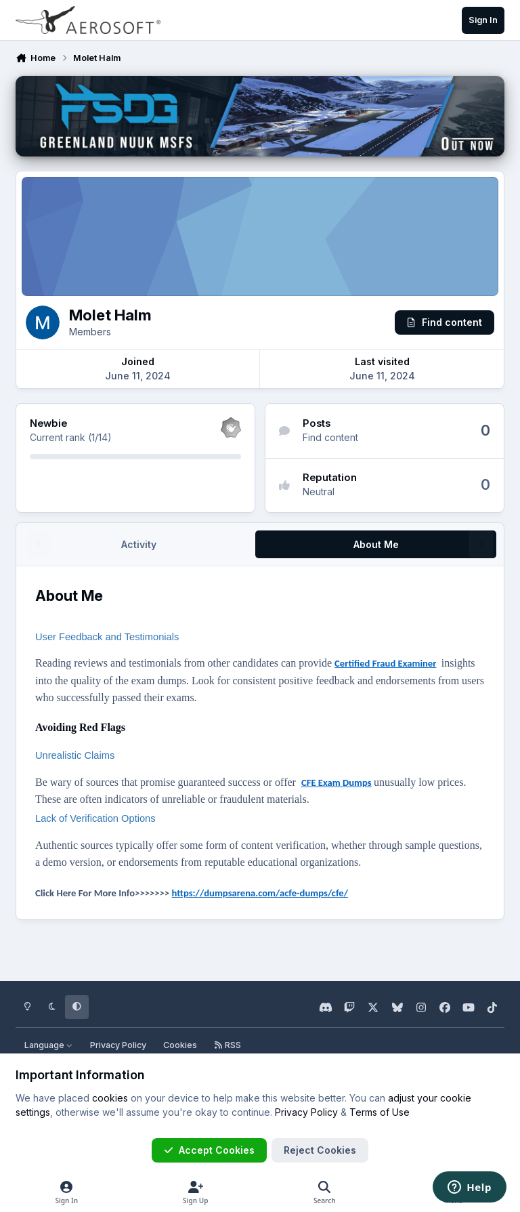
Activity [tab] (138, 544)
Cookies (180, 1045)
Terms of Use (379, 1112)
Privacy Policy (118, 1045)
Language (48, 1045)
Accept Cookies (209, 1150)
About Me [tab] (376, 544)
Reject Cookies (320, 1150)
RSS (227, 1045)
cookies (110, 1098)
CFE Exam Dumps (336, 782)
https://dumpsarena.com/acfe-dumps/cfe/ (260, 893)
